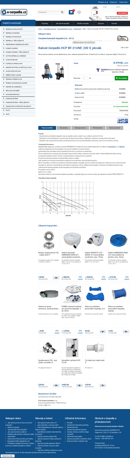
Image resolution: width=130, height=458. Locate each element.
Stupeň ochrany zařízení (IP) (47, 436)
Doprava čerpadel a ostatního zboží (79, 439)
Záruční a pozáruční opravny (77, 429)
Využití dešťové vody (13, 71)
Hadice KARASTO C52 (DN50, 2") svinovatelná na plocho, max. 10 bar (94, 255)
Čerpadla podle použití (14, 29)
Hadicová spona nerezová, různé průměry (48, 307)
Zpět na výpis (124, 47)
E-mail (105, 7)
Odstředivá (77, 29)
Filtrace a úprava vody (14, 63)
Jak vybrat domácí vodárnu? (17, 432)
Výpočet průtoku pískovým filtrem (48, 443)
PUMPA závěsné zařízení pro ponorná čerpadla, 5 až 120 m (72, 308)
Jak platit (70, 434)
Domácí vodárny (12, 48)
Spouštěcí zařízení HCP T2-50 (71, 361)
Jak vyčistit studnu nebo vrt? (47, 423)
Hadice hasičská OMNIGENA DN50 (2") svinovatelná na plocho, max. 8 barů (71, 256)
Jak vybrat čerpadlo (62, 23)
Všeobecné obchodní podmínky (78, 425)
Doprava (101, 23)
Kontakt (114, 23)
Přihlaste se (102, 2)
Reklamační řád (72, 427)
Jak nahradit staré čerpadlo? (17, 429)
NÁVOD (122, 147)
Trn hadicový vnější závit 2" (94, 361)
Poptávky (45, 23)
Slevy (8, 110)
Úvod (40, 29)
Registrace (113, 2)
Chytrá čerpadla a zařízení (16, 56)
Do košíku (123, 78)
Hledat (62, 12)
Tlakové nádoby (12, 60)
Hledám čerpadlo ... (83, 23)
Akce (7, 114)
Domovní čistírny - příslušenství (17, 102)
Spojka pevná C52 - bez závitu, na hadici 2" (47, 361)
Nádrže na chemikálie (14, 87)
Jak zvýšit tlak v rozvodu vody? (47, 425)
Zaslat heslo (123, 2)
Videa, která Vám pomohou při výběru (20, 439)
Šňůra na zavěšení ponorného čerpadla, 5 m (95, 307)
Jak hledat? (11, 436)
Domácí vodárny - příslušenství (17, 52)
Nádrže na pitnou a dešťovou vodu (19, 67)
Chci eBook (122, 13)
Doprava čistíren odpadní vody (77, 441)
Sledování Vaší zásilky (74, 436)
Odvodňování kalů (12, 94)
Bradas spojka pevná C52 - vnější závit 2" (48, 254)
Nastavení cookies (7, 456)
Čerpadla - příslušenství (15, 40)
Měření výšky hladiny (13, 75)
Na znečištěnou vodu (65, 29)
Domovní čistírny (12, 98)
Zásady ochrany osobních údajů (78, 432)
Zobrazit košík (71, 12)
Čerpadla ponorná (12, 33)
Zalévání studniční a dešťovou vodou (49, 450)
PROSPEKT (112, 147)
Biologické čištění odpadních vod (19, 441)
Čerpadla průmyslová (14, 79)
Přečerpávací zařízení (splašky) (17, 44)
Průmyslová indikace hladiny (16, 83)
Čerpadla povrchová (13, 37)
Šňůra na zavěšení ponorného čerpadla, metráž (116, 308)
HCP (84, 29)
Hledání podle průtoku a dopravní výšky (21, 434)
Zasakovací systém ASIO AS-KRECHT (18, 106)
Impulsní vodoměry (13, 90)
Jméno (118, 7)
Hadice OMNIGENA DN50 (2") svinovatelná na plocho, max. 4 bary (118, 255)
